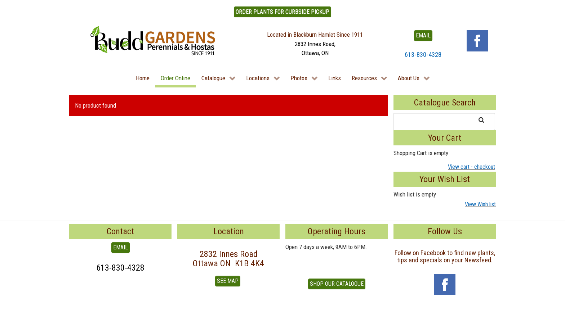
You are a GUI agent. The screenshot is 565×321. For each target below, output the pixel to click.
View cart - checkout (471, 166)
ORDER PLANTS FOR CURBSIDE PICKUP (282, 11)
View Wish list (480, 204)
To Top (77, 312)
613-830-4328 (423, 54)
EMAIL (423, 35)
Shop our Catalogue (337, 283)
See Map (228, 280)
